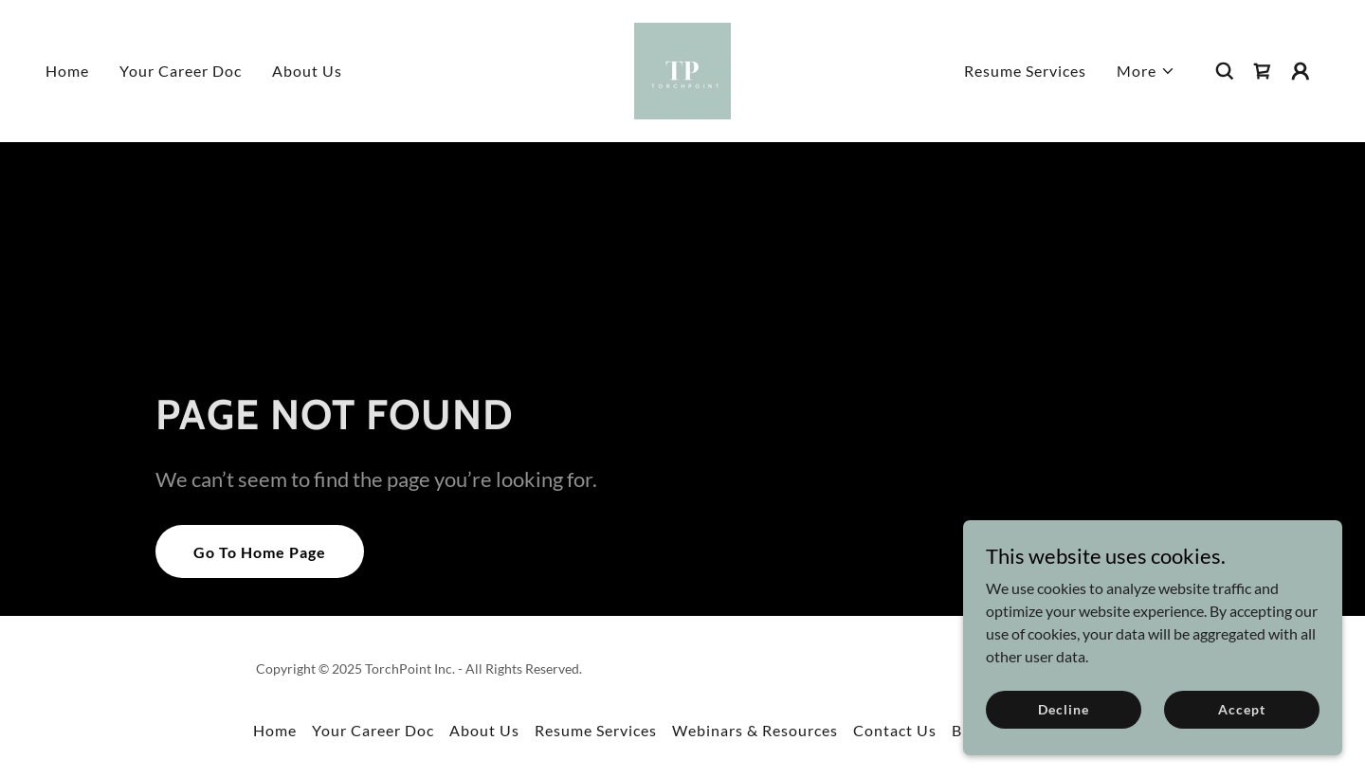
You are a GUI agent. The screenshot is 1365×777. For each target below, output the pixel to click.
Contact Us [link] (895, 730)
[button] (1146, 71)
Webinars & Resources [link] (755, 730)
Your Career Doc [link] (180, 71)
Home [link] (67, 71)
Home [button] (275, 730)
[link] (682, 69)
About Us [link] (307, 71)
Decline (1063, 709)
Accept (1241, 709)
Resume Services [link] (1025, 71)
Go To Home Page (259, 552)
